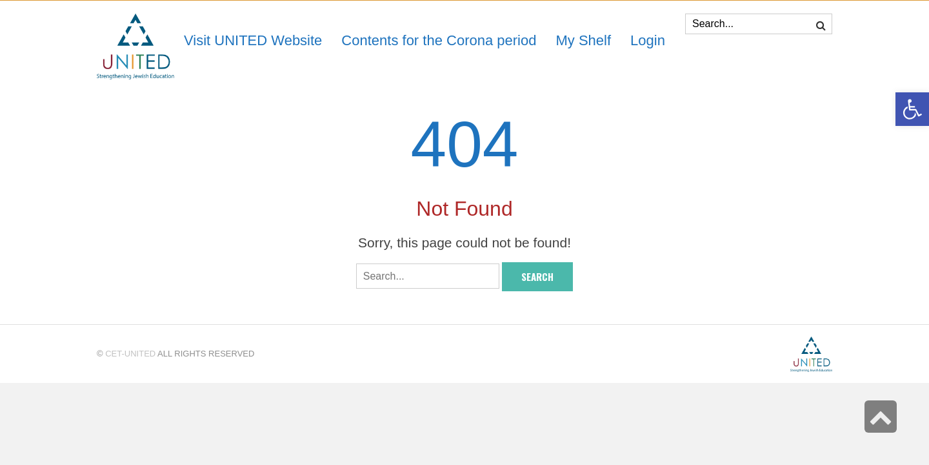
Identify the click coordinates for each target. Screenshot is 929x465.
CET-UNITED (130, 353)
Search (537, 276)
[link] (583, 40)
